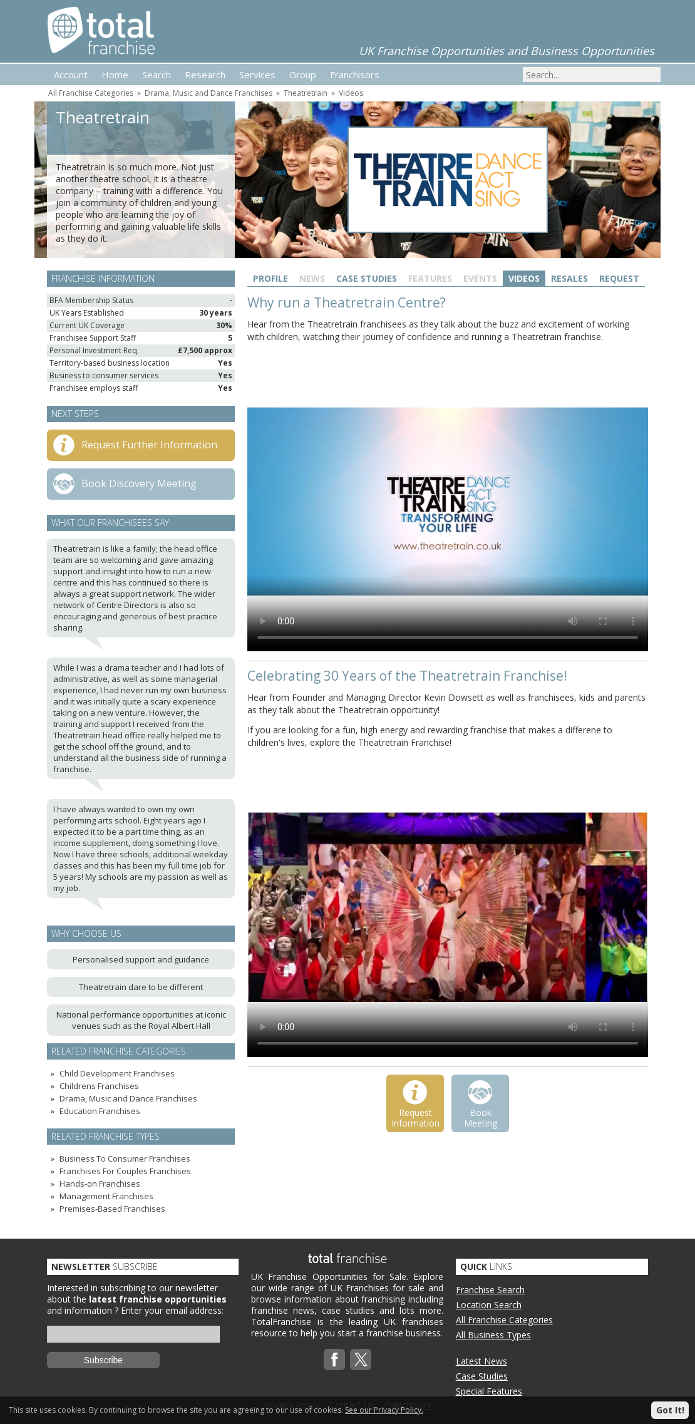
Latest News (481, 1361)
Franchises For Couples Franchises (125, 1171)
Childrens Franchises (99, 1085)
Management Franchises (106, 1196)
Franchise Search (490, 1290)
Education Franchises (99, 1111)
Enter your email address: (172, 1310)
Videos (351, 93)
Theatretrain (305, 93)
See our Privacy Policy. (384, 1410)
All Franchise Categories (90, 93)
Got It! (670, 1410)
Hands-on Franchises (99, 1183)
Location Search (489, 1305)
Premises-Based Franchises (112, 1208)
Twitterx (360, 1359)
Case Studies (366, 278)
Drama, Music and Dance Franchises (208, 93)
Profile (270, 278)
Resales (569, 278)
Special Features (489, 1391)
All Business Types (493, 1335)
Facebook (334, 1359)
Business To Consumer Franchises (124, 1158)
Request (619, 278)
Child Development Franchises (117, 1073)
